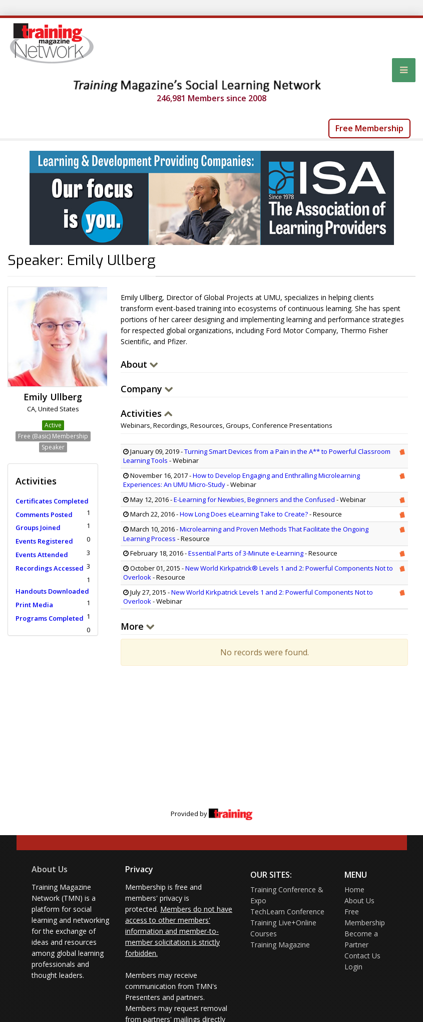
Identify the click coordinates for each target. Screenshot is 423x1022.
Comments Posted (44, 514)
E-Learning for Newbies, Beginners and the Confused (254, 499)
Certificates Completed (52, 500)
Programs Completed (50, 618)
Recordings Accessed (50, 568)
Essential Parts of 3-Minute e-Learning (245, 553)
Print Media (34, 604)
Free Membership (369, 128)
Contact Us (362, 955)
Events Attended (42, 554)
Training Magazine (280, 944)
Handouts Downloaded (52, 591)
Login (353, 966)
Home (354, 889)
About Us (50, 869)
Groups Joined (38, 527)
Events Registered (44, 541)
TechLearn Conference (287, 911)
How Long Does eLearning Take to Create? (244, 514)
